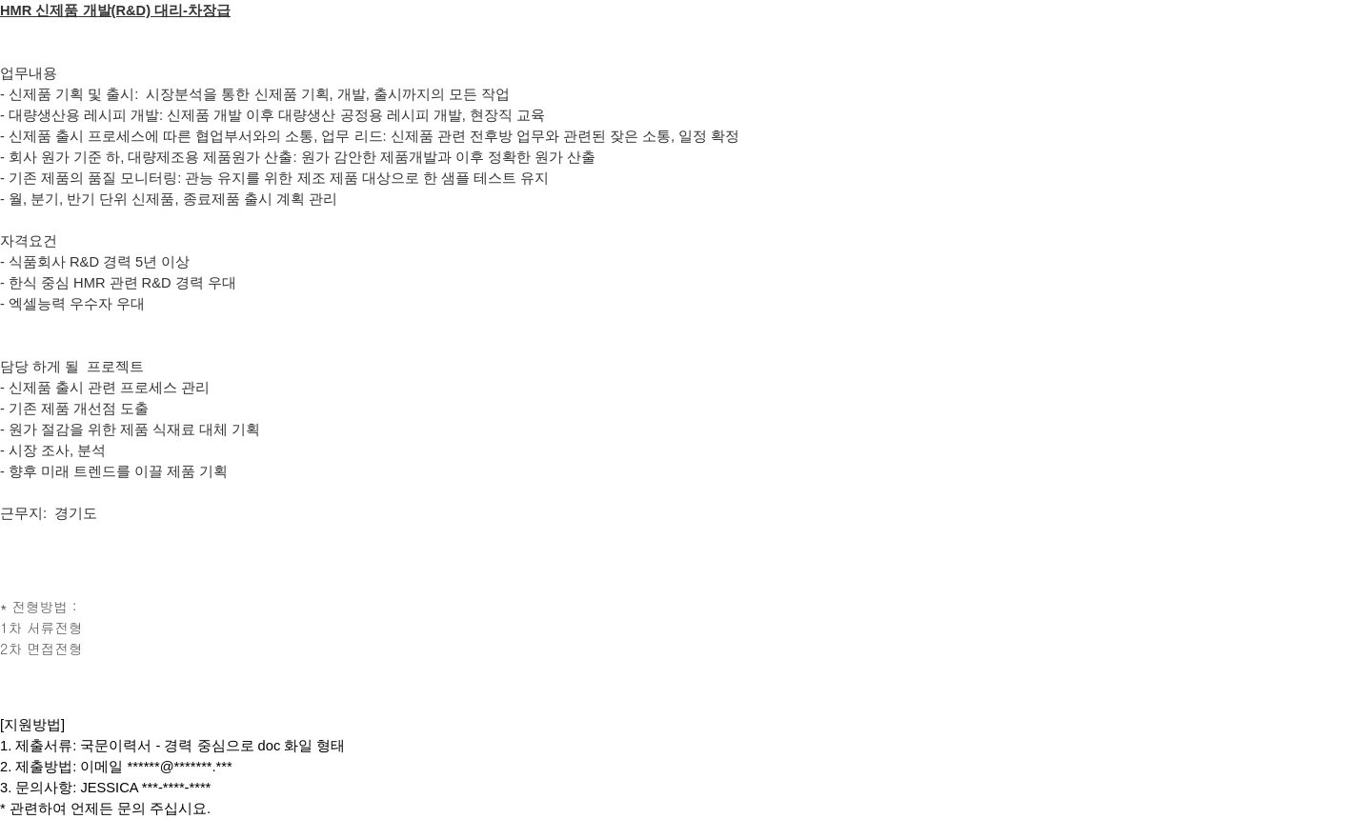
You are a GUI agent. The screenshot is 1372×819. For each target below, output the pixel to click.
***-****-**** (177, 787)
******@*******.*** (180, 766)
